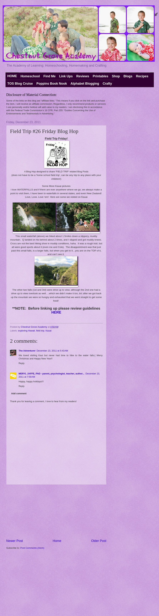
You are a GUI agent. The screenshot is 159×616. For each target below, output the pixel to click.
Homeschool (30, 76)
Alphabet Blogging (85, 83)
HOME (12, 76)
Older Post (98, 541)
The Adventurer (27, 350)
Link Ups (66, 76)
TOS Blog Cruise (20, 83)
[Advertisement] (56, 511)
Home (57, 541)
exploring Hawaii (26, 330)
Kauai (48, 330)
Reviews (82, 76)
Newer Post (14, 541)
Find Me (49, 76)
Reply (21, 363)
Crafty (107, 83)
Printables (100, 76)
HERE (56, 312)
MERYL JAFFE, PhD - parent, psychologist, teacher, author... (51, 373)
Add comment (18, 393)
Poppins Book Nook (51, 83)
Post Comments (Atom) (32, 548)
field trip (40, 330)
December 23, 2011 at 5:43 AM (52, 350)
